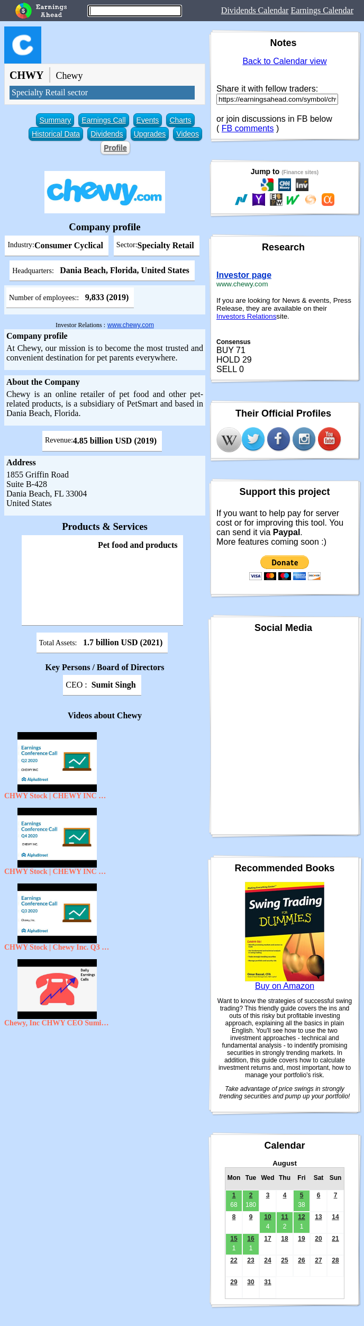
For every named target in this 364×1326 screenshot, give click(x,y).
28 (335, 1260)
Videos (187, 134)
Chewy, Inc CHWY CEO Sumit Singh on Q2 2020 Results (57, 1023)
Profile (115, 147)
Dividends (106, 134)
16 (250, 1238)
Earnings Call (103, 120)
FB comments (248, 128)
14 (335, 1217)
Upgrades (150, 134)
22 (233, 1260)
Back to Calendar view (284, 61)
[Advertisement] (104, 1109)
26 (301, 1260)
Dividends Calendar (255, 10)
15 (233, 1238)
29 (233, 1282)
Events (147, 120)
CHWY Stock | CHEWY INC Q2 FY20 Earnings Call (57, 796)
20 (318, 1238)
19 (301, 1238)
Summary (55, 120)
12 (301, 1217)
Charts (180, 120)
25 (284, 1260)
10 (267, 1217)
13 (318, 1217)
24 (267, 1260)
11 (284, 1217)
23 (250, 1260)
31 (267, 1282)
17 (267, 1238)
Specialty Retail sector (50, 92)
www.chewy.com (130, 325)
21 (335, 1238)
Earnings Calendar (321, 10)
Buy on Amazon (284, 985)
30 (250, 1282)
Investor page (243, 274)
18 (284, 1238)
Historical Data (56, 134)
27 (318, 1260)
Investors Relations (246, 316)
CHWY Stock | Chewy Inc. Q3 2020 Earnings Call (57, 947)
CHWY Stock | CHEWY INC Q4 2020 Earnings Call (57, 872)
